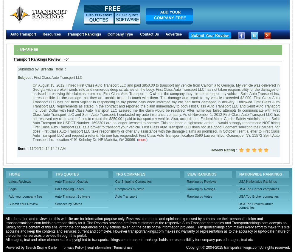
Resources (52, 34)
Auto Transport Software (72, 196)
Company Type (120, 34)
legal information (99, 247)
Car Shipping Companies (133, 181)
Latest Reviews (20, 181)
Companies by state (129, 189)
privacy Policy (74, 247)
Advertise (174, 34)
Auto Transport (23, 34)
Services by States (68, 204)
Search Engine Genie (41, 247)
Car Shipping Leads (69, 189)
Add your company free (26, 196)
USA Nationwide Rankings (258, 181)
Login (13, 189)
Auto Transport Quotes (71, 181)
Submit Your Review (23, 204)
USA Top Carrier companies (259, 189)
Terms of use (123, 247)
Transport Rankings (84, 34)
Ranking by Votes (199, 196)
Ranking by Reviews (202, 181)
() (142, 140)
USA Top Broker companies (259, 196)
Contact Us (149, 34)
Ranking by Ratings (201, 189)
